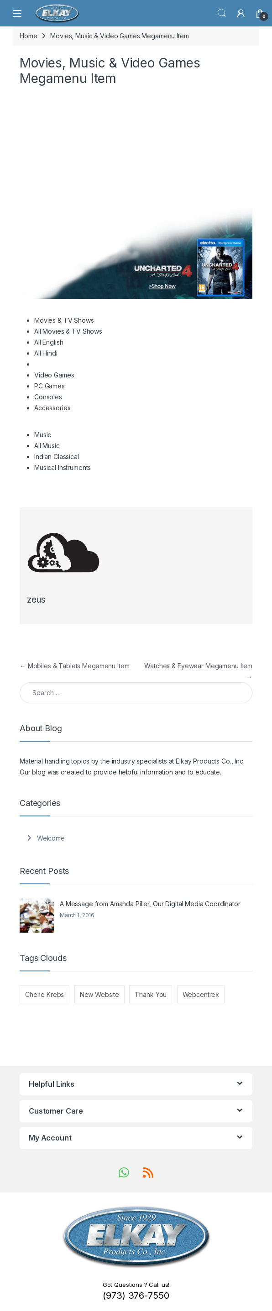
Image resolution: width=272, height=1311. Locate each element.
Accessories (52, 408)
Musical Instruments (62, 467)
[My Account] (241, 13)
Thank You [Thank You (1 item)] (151, 994)
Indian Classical (56, 456)
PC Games (49, 386)
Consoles (48, 397)
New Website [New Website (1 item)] (99, 994)
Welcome (51, 838)
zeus (36, 599)
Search (222, 13)
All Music (47, 445)
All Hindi (46, 353)
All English (48, 342)
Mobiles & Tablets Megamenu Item (74, 666)
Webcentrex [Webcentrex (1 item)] (201, 994)
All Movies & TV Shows (68, 331)
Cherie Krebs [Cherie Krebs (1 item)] (44, 994)
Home (28, 36)
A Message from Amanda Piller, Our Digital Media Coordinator (150, 904)
